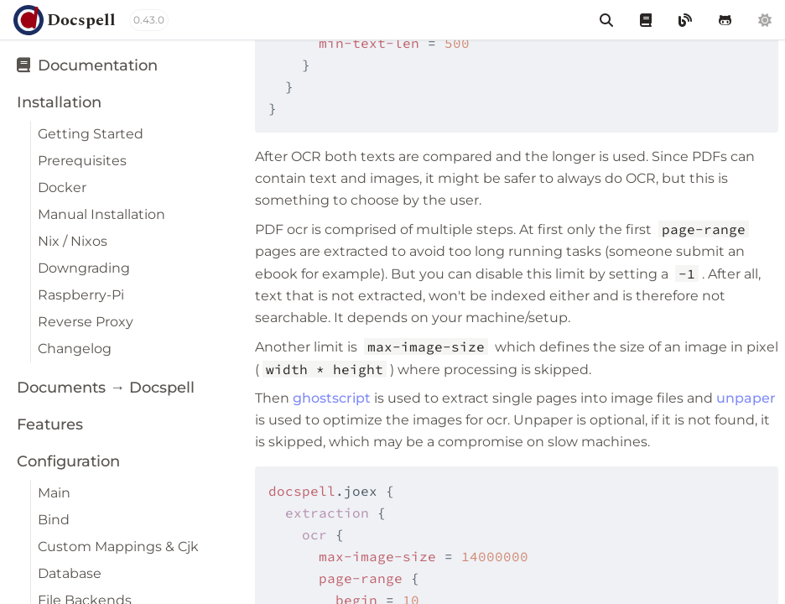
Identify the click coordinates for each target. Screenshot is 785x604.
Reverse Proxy (85, 322)
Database (69, 573)
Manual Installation (101, 214)
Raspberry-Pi (81, 295)
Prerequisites (82, 161)
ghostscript (332, 398)
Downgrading (84, 268)
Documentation (87, 65)
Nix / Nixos (72, 241)
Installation (59, 102)
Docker (62, 187)
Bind (54, 520)
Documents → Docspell (106, 387)
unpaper (746, 398)
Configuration (68, 461)
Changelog (75, 349)
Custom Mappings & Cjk (118, 547)
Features (50, 424)
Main (54, 493)
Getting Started (90, 134)
